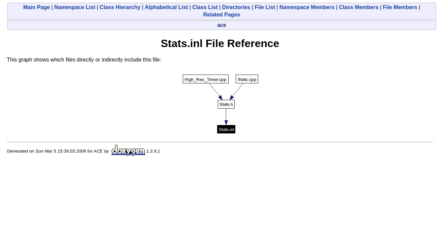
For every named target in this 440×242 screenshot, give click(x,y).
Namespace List (74, 7)
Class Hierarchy (120, 7)
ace (221, 25)
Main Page (36, 7)
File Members (400, 7)
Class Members (358, 7)
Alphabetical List (166, 7)
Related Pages (221, 14)
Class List (205, 7)
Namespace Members (307, 7)
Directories (236, 7)
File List (265, 7)
